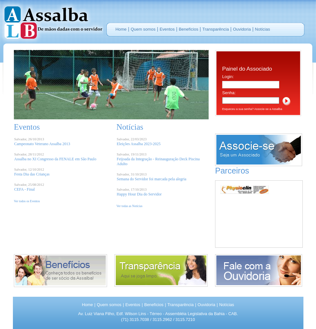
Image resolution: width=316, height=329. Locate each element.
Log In (286, 101)
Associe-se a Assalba (268, 109)
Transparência (215, 29)
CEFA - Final (24, 189)
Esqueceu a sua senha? (238, 109)
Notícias (262, 29)
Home (121, 29)
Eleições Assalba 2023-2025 (139, 144)
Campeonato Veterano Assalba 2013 (42, 144)
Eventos (167, 29)
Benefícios (188, 29)
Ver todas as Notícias (129, 206)
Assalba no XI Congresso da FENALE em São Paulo (55, 159)
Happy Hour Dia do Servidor (139, 194)
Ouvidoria (242, 29)
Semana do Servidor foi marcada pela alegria (151, 179)
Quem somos (143, 29)
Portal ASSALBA (51, 22)
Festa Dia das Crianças (32, 174)
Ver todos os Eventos (27, 201)
